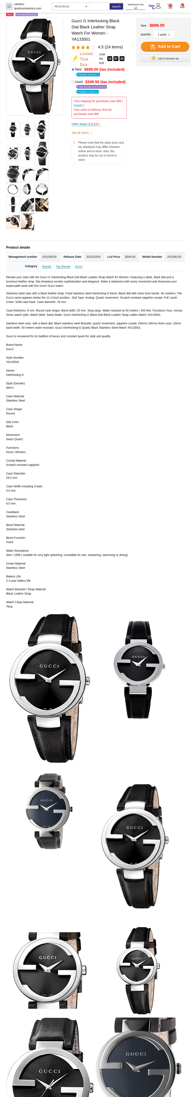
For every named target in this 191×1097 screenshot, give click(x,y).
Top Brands (63, 266)
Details (78, 105)
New (100, 71)
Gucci (78, 266)
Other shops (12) (86, 124)
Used (101, 86)
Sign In (152, 7)
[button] (182, 5)
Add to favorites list (165, 58)
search (116, 6)
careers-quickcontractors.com (27, 6)
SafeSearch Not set (136, 6)
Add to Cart (165, 46)
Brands (46, 266)
